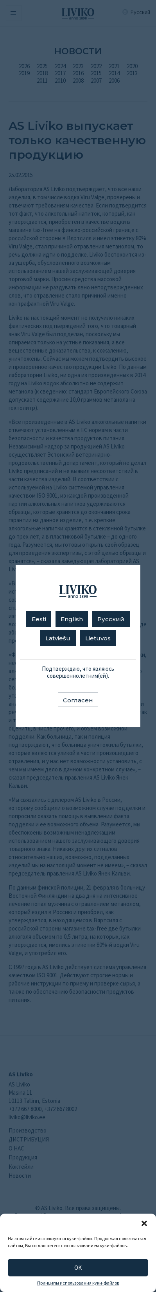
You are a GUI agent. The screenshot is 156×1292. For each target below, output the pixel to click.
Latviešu (57, 638)
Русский (110, 619)
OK (78, 1267)
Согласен (78, 700)
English (72, 619)
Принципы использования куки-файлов (78, 1283)
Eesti (39, 619)
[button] (144, 1223)
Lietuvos (98, 638)
